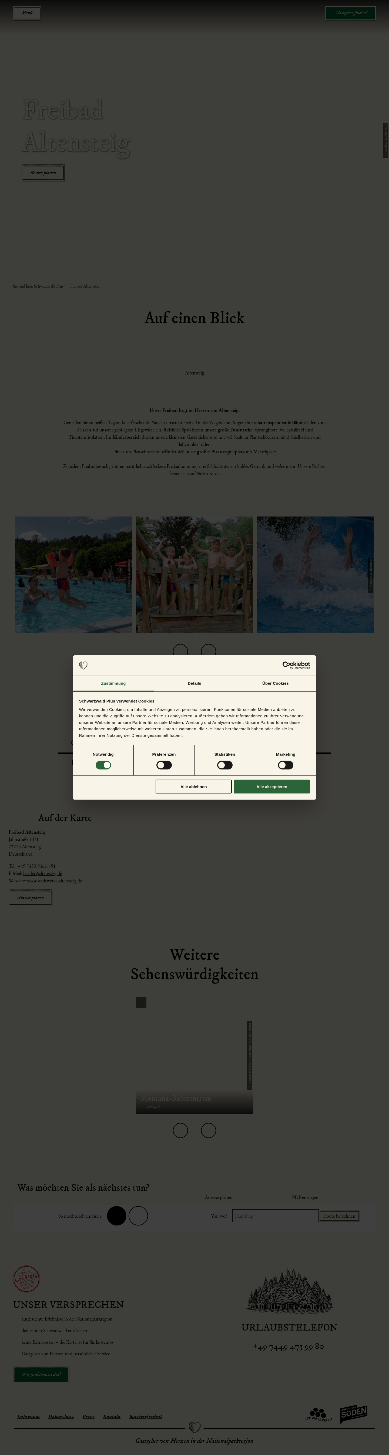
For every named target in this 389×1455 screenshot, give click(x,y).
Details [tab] (194, 683)
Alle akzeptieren (271, 786)
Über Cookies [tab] (275, 683)
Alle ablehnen (193, 786)
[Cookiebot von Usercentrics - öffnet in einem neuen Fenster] (286, 665)
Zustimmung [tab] (113, 683)
